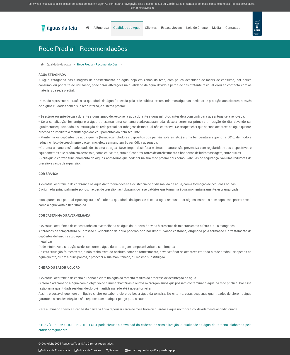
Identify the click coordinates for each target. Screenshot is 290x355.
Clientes (151, 27)
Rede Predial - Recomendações (97, 64)
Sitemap (114, 350)
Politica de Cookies (242, 3)
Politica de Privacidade (55, 350)
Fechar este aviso (142, 8)
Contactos (232, 27)
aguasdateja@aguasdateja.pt (157, 350)
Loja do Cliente (197, 27)
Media (216, 27)
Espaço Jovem (171, 27)
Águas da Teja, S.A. (74, 343)
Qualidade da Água (126, 27)
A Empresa (101, 27)
